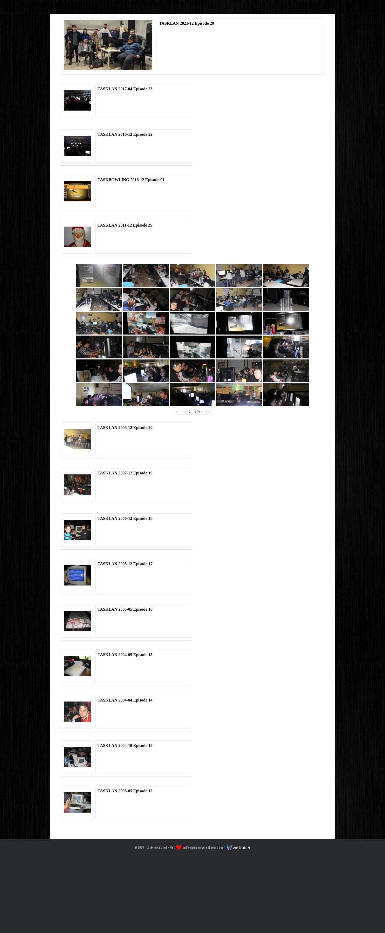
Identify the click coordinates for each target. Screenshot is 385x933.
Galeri (222, 68)
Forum (191, 68)
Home (161, 68)
